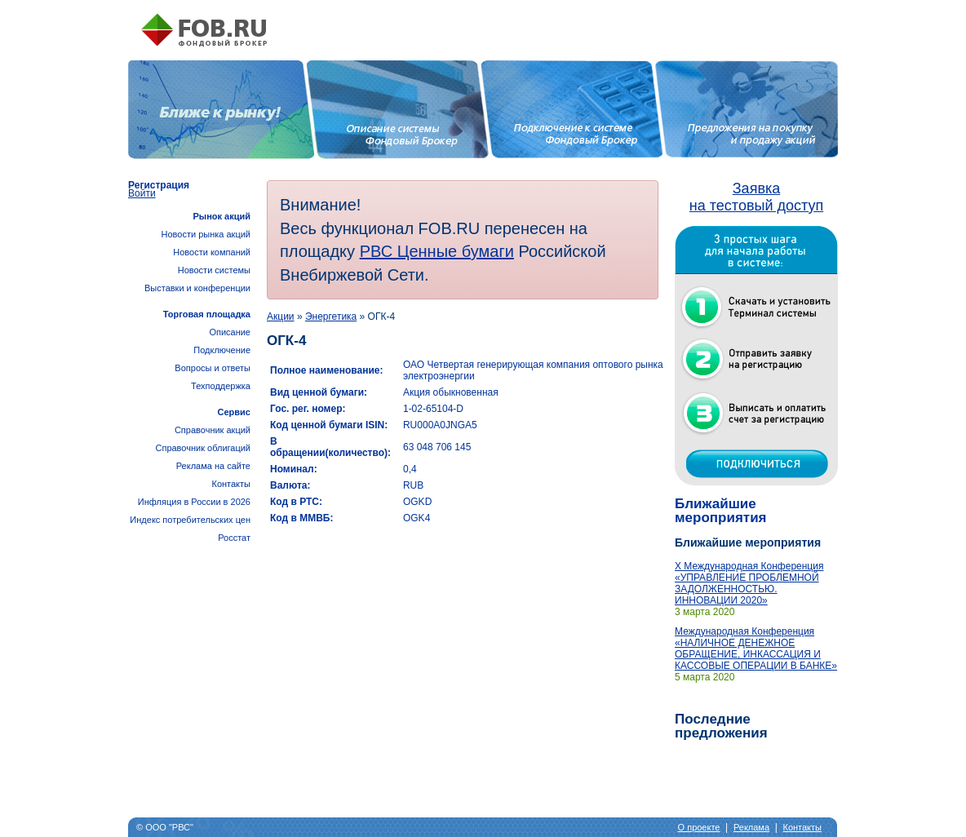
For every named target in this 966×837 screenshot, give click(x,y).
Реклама (751, 827)
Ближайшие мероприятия (721, 510)
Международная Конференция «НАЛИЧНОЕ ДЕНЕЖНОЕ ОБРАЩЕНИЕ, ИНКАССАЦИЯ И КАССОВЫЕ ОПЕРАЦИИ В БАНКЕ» (756, 648)
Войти (142, 193)
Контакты (230, 484)
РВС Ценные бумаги (437, 251)
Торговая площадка (206, 314)
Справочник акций (212, 430)
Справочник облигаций (202, 448)
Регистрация (158, 185)
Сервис (234, 412)
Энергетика (331, 316)
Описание (229, 332)
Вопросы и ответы (212, 368)
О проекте (699, 827)
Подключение (221, 350)
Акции (281, 316)
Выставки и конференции (197, 288)
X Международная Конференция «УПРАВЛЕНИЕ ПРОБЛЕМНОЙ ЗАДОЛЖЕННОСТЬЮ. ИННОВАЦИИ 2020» (749, 583)
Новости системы (214, 270)
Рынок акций (221, 216)
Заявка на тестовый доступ (756, 197)
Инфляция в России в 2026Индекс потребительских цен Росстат (190, 519)
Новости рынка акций (206, 234)
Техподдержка (220, 386)
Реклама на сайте (213, 466)
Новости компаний (211, 252)
